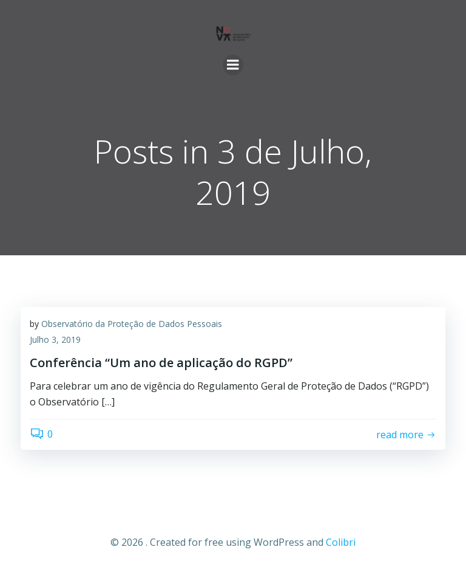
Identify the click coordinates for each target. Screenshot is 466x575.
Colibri (341, 542)
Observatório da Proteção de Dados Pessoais (131, 323)
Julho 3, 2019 (55, 339)
